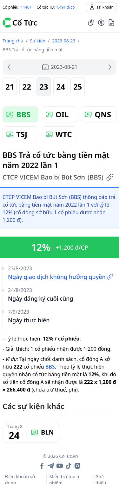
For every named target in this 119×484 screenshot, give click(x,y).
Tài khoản (101, 7)
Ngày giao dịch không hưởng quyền (60, 277)
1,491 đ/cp (65, 7)
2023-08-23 (63, 41)
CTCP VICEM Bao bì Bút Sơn (58, 177)
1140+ (26, 7)
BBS (50, 366)
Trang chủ (13, 41)
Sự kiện (37, 41)
